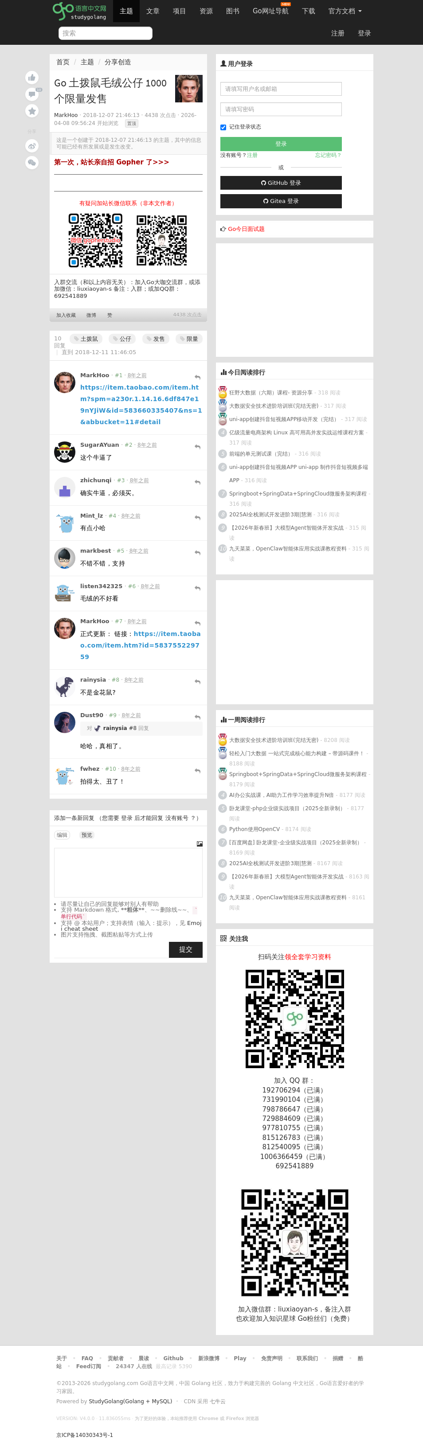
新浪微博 (208, 1358)
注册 (338, 33)
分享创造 (118, 62)
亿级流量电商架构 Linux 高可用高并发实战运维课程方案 (296, 432)
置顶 (131, 123)
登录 (364, 33)
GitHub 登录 (281, 183)
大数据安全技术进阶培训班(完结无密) (274, 406)
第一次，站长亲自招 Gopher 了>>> (111, 162)
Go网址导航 (272, 8)
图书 (232, 11)
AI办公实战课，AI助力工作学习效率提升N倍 (281, 795)
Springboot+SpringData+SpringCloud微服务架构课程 (298, 494)
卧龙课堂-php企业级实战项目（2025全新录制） (287, 808)
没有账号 (176, 818)
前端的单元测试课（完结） (261, 454)
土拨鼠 (86, 339)
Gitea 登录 (281, 201)
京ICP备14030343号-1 (84, 1435)
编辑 (62, 835)
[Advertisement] (282, 298)
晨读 (143, 1358)
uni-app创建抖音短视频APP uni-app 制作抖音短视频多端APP (298, 474)
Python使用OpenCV (254, 829)
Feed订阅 (89, 1366)
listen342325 (101, 586)
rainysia (93, 679)
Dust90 (91, 715)
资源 (206, 11)
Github (173, 1358)
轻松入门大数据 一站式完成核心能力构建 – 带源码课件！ (296, 753)
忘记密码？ (328, 155)
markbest (95, 550)
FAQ (87, 1358)
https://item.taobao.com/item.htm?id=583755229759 (140, 645)
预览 (87, 835)
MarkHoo (66, 115)
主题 (126, 11)
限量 (189, 339)
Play (240, 1358)
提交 (185, 949)
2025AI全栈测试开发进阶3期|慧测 (271, 514)
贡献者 (116, 1358)
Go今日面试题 (246, 229)
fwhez (89, 768)
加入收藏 (66, 315)
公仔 (122, 339)
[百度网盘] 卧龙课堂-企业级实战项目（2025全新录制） (295, 842)
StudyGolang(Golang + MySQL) (130, 1401)
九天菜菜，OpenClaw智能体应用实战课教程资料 (289, 549)
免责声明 (271, 1358)
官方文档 (345, 11)
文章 (153, 11)
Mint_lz (91, 515)
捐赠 (338, 1358)
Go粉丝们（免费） (325, 1319)
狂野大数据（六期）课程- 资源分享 (271, 393)
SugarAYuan (99, 444)
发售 (156, 339)
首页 (63, 62)
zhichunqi (96, 480)
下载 (308, 11)
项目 (179, 11)
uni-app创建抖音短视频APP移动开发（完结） (284, 419)
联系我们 (307, 1358)
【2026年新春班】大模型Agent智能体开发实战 (287, 528)
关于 (61, 1358)
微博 (91, 315)
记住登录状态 (240, 127)
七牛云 (218, 1401)
